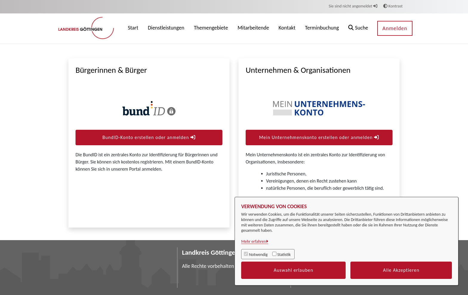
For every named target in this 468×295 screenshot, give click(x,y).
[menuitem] (133, 28)
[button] (358, 28)
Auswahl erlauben (293, 270)
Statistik (284, 254)
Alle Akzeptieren (401, 270)
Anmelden (394, 28)
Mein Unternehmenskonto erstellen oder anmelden (319, 137)
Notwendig (258, 254)
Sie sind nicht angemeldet (353, 6)
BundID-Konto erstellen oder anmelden (148, 137)
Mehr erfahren (253, 241)
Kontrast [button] (393, 6)
